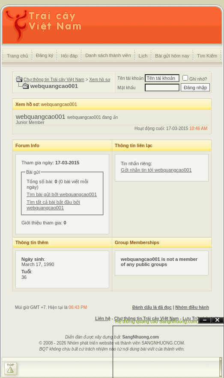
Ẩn (204, 320)
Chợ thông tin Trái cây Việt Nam (54, 79)
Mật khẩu (126, 87)
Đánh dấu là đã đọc (152, 307)
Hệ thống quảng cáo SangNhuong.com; (156, 321)
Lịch (143, 55)
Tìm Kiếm (207, 55)
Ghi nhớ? (194, 79)
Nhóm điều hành (192, 307)
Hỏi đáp (69, 55)
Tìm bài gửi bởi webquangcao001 (62, 194)
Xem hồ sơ (99, 79)
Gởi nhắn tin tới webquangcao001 (156, 169)
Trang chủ (17, 55)
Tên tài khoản (130, 78)
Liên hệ (102, 318)
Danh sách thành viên (108, 55)
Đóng (217, 320)
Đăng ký (44, 55)
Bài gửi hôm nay (172, 55)
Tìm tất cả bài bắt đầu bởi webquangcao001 (53, 205)
